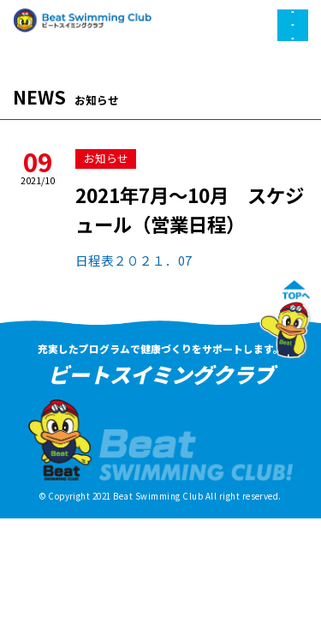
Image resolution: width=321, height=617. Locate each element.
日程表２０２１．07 (133, 260)
